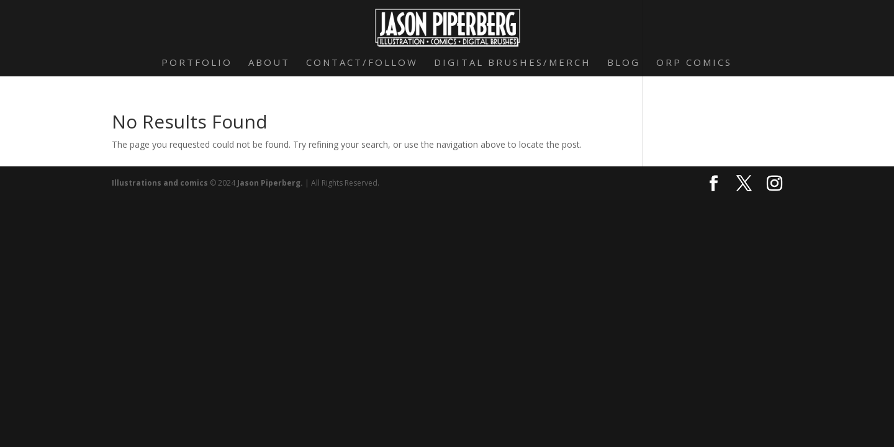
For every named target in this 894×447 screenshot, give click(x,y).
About (269, 63)
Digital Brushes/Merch (512, 63)
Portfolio (196, 63)
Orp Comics (694, 63)
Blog (623, 63)
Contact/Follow (362, 63)
